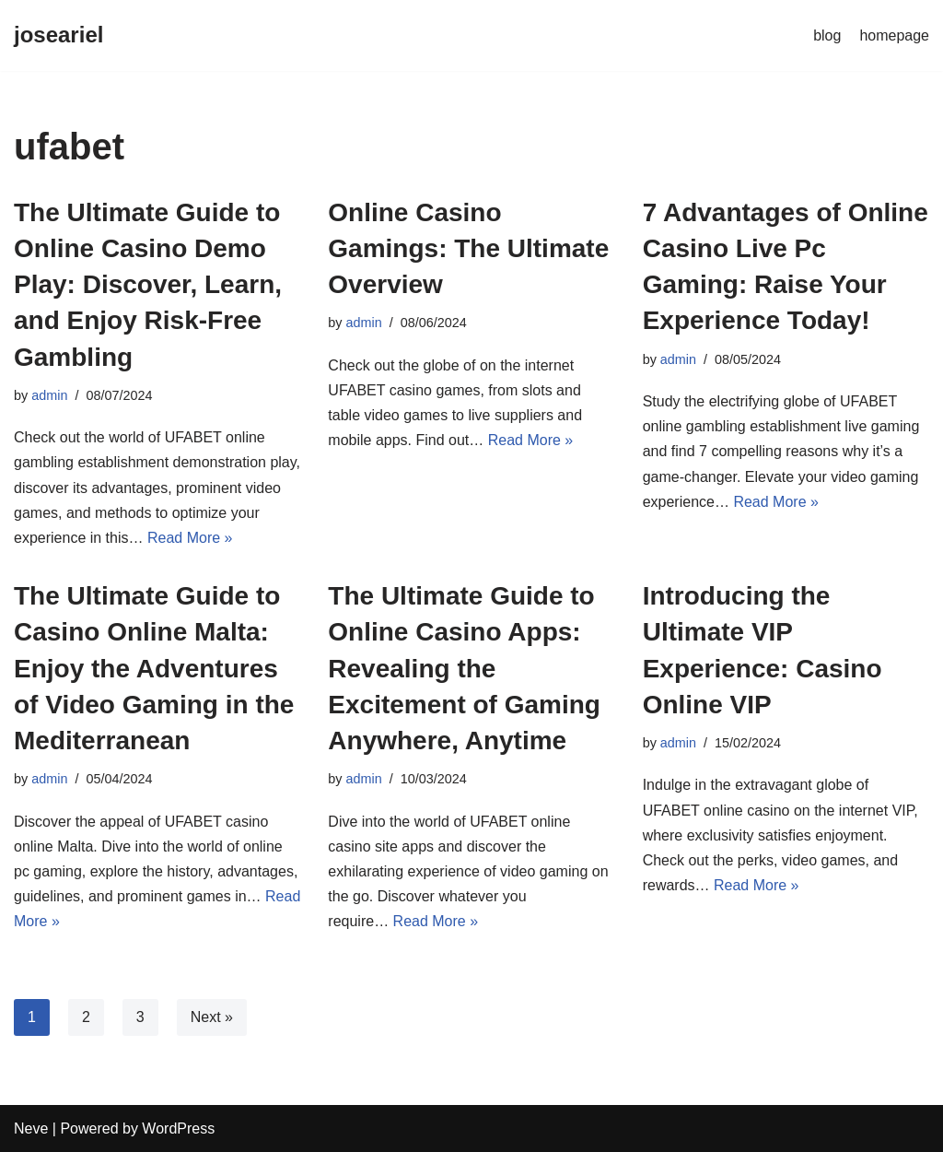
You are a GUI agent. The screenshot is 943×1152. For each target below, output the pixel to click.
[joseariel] (58, 35)
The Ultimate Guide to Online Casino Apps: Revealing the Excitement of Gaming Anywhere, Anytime (464, 668)
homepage (894, 35)
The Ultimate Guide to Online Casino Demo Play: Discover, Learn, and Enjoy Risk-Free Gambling (148, 284)
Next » (212, 1017)
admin (49, 395)
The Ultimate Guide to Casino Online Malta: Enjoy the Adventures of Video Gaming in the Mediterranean (154, 668)
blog (827, 35)
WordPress (178, 1128)
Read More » (190, 538)
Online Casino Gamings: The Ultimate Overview (468, 248)
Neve (31, 1128)
